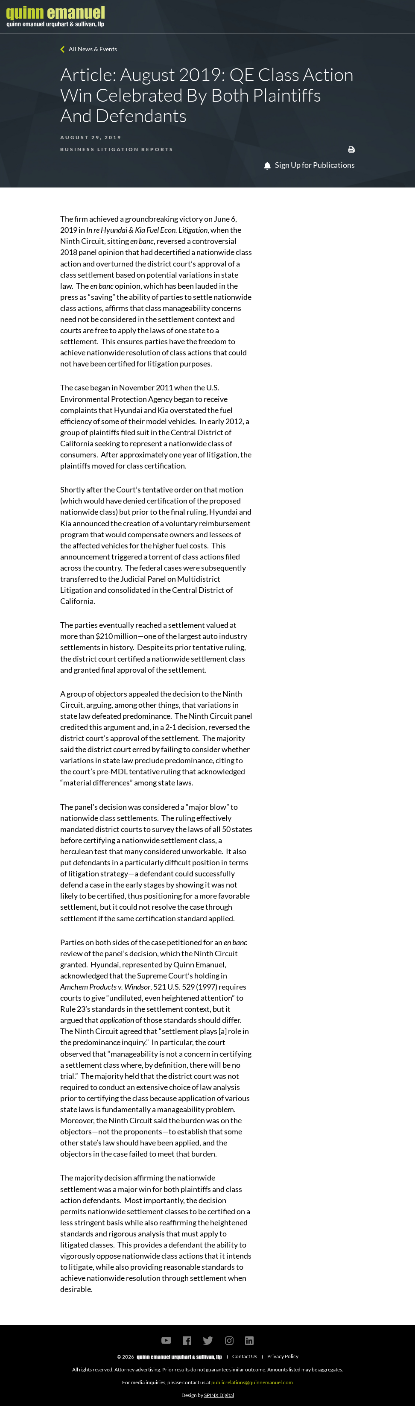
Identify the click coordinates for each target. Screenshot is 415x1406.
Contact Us (244, 1356)
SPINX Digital (219, 1395)
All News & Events (93, 49)
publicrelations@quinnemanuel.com (252, 1382)
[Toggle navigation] (401, 16)
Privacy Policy (282, 1356)
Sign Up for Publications (309, 165)
